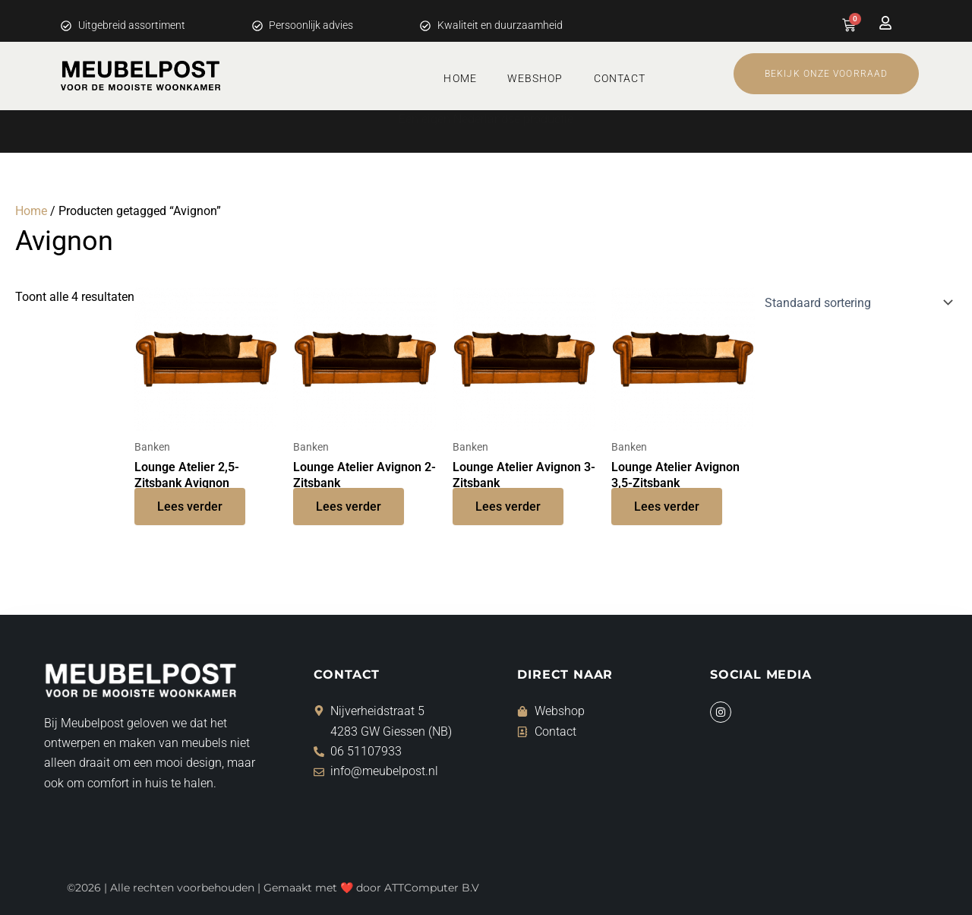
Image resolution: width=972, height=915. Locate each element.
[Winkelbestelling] (856, 302)
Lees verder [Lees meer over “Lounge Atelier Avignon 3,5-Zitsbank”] (666, 506)
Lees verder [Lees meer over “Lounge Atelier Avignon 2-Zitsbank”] (348, 506)
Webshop (535, 78)
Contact (620, 78)
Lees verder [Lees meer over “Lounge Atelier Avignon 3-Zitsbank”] (508, 506)
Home (459, 78)
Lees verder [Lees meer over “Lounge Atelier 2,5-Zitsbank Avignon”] (189, 506)
